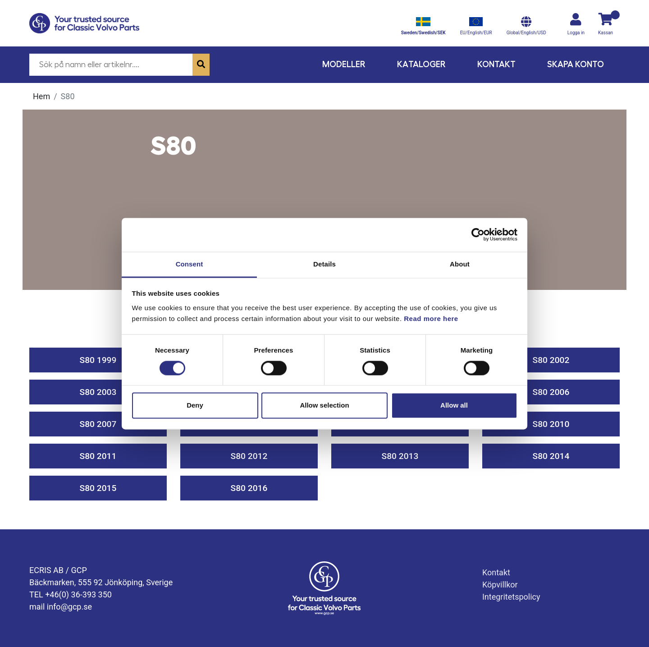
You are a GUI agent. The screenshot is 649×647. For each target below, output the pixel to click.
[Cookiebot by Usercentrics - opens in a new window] (478, 234)
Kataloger (421, 64)
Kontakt (496, 64)
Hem (41, 96)
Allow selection (324, 405)
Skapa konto (575, 64)
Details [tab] (324, 264)
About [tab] (460, 264)
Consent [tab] (189, 264)
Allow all (454, 405)
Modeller (344, 64)
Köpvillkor (500, 584)
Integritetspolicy (511, 596)
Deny (195, 405)
